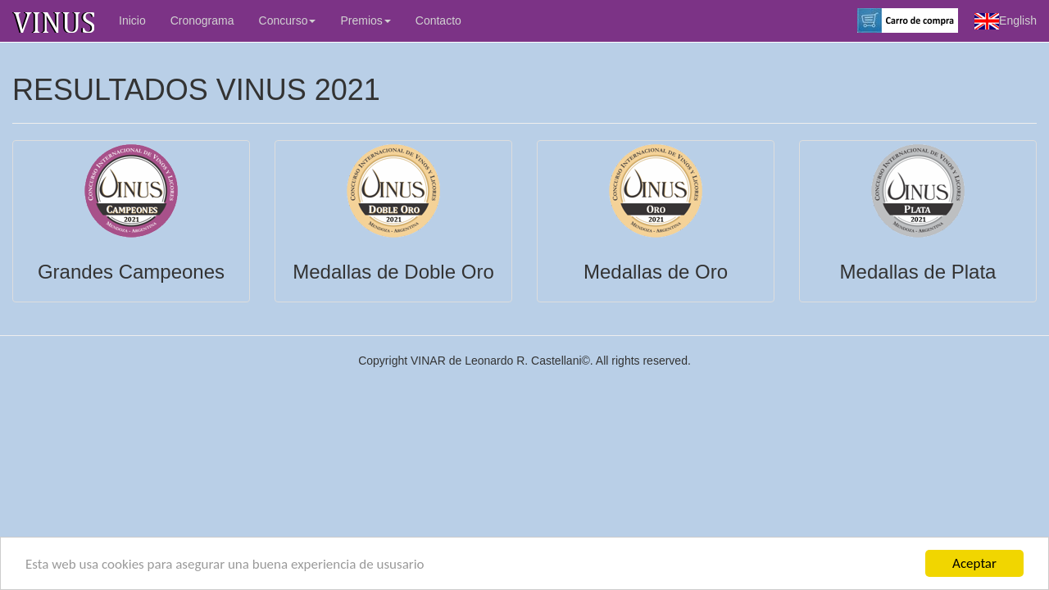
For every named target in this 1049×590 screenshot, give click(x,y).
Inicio (132, 20)
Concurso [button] (287, 20)
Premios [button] (365, 20)
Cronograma (202, 20)
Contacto (438, 20)
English (1005, 21)
